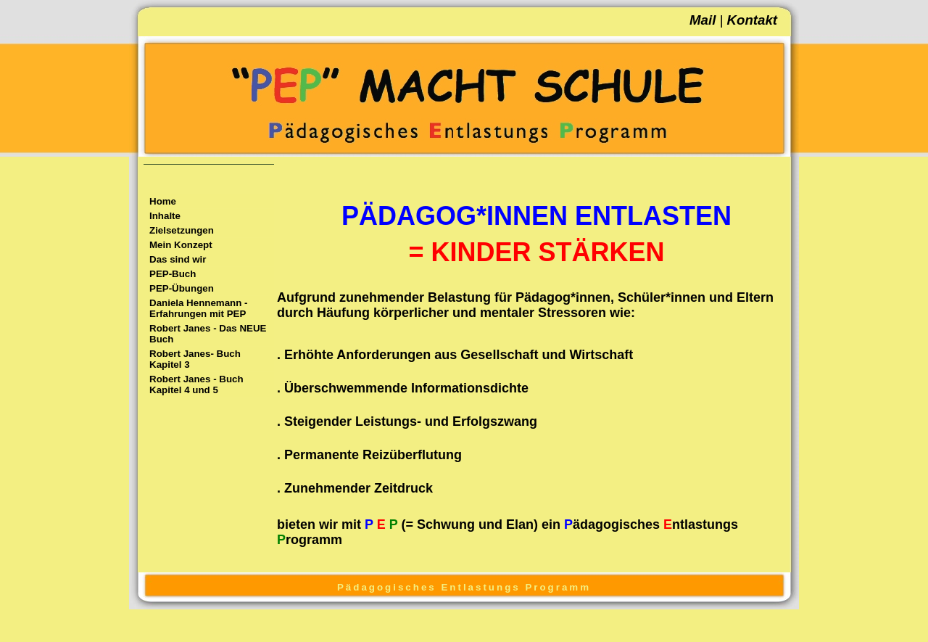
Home (162, 201)
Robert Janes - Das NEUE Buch (207, 334)
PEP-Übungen (181, 288)
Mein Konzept (180, 244)
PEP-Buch (172, 273)
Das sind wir (178, 259)
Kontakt (752, 20)
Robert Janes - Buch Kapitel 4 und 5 (196, 384)
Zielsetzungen (181, 230)
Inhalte (165, 215)
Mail (702, 20)
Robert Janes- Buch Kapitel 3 (195, 359)
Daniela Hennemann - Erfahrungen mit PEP (198, 308)
